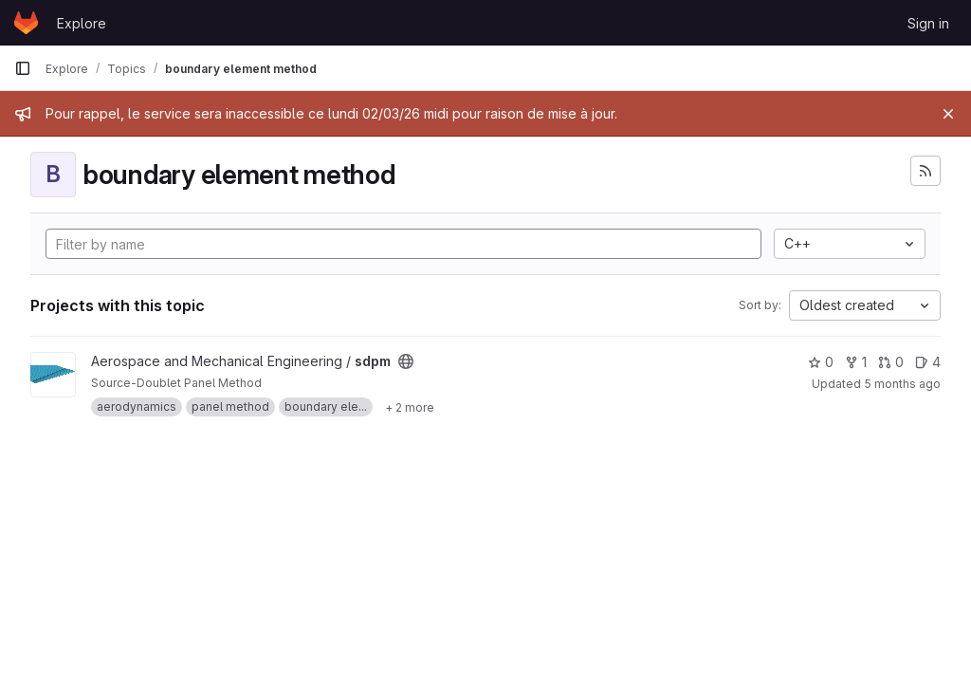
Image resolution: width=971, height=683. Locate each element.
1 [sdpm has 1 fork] (856, 362)
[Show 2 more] (409, 407)
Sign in (928, 23)
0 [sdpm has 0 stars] (821, 362)
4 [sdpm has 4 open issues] (928, 362)
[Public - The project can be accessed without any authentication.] (405, 361)
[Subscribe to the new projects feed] (925, 171)
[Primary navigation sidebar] (23, 68)
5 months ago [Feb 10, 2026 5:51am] (902, 384)
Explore (81, 23)
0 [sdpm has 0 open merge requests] (891, 362)
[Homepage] (26, 23)
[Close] (948, 113)
